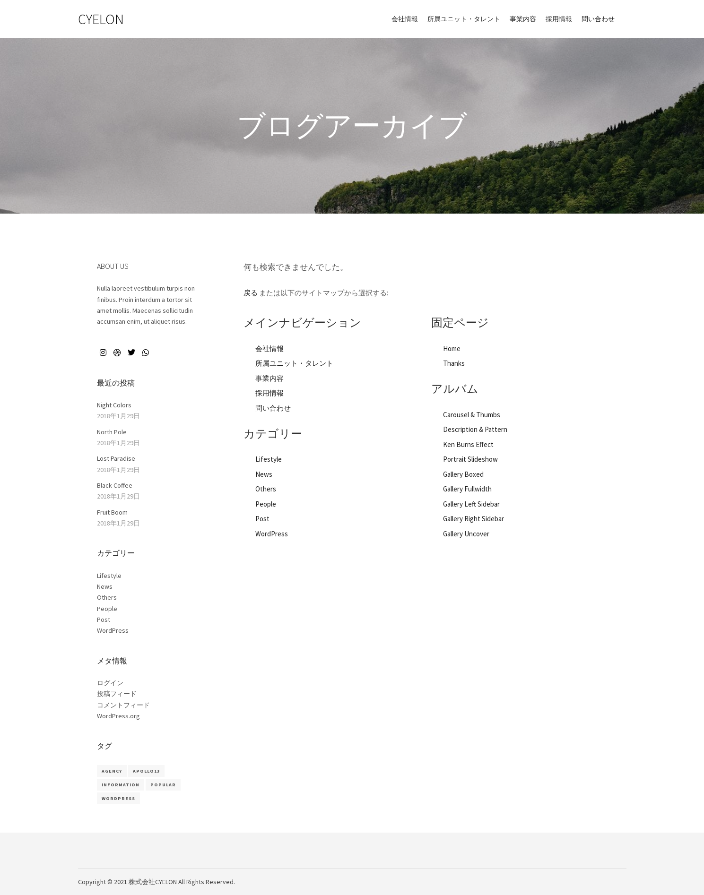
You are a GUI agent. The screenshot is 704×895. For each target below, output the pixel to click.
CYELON (101, 19)
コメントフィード (123, 705)
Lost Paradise (116, 458)
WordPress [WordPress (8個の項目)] (118, 798)
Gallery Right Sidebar (473, 518)
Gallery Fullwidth (467, 488)
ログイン (110, 683)
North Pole (112, 432)
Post (262, 518)
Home (452, 348)
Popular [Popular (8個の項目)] (163, 785)
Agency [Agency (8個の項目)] (112, 771)
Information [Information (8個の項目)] (120, 785)
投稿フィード (117, 693)
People (265, 503)
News (263, 474)
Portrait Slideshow (470, 459)
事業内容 (269, 378)
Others (265, 488)
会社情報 (269, 348)
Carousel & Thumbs (471, 414)
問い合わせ (273, 408)
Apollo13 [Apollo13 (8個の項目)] (146, 771)
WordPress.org (118, 716)
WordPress (271, 533)
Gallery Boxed (463, 474)
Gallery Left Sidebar (471, 503)
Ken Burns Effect (468, 444)
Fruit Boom (112, 512)
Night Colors (114, 405)
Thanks (454, 363)
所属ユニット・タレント (294, 363)
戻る (250, 292)
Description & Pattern (475, 429)
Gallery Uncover (466, 533)
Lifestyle (268, 459)
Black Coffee (114, 485)
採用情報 (269, 392)
